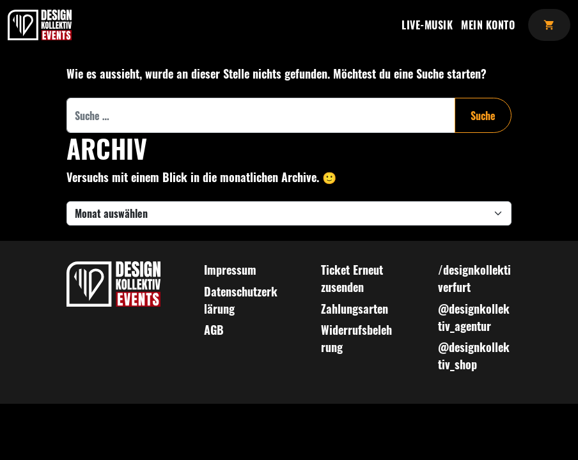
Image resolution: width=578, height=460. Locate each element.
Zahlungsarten (354, 308)
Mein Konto (488, 25)
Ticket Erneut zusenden (352, 278)
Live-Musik (427, 25)
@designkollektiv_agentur (474, 317)
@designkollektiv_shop (474, 355)
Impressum (230, 269)
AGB (214, 329)
